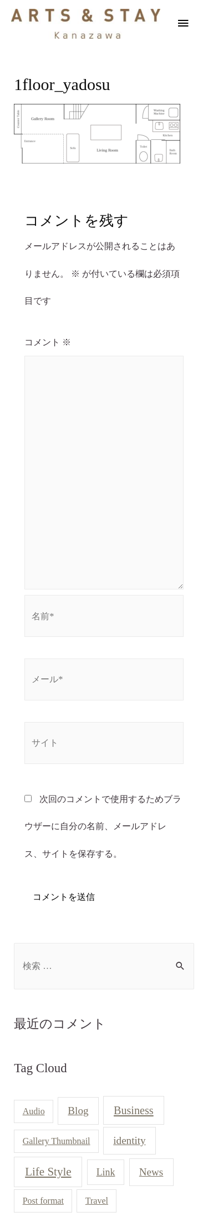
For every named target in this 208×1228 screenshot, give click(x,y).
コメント (47, 342)
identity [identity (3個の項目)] (129, 1140)
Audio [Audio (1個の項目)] (34, 1111)
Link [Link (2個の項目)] (106, 1172)
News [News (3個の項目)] (151, 1172)
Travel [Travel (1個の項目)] (96, 1200)
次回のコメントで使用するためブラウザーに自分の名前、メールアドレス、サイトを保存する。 (102, 826)
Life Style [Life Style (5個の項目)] (48, 1171)
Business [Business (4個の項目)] (134, 1110)
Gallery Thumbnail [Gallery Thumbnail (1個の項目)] (56, 1141)
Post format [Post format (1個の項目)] (43, 1200)
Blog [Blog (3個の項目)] (78, 1110)
